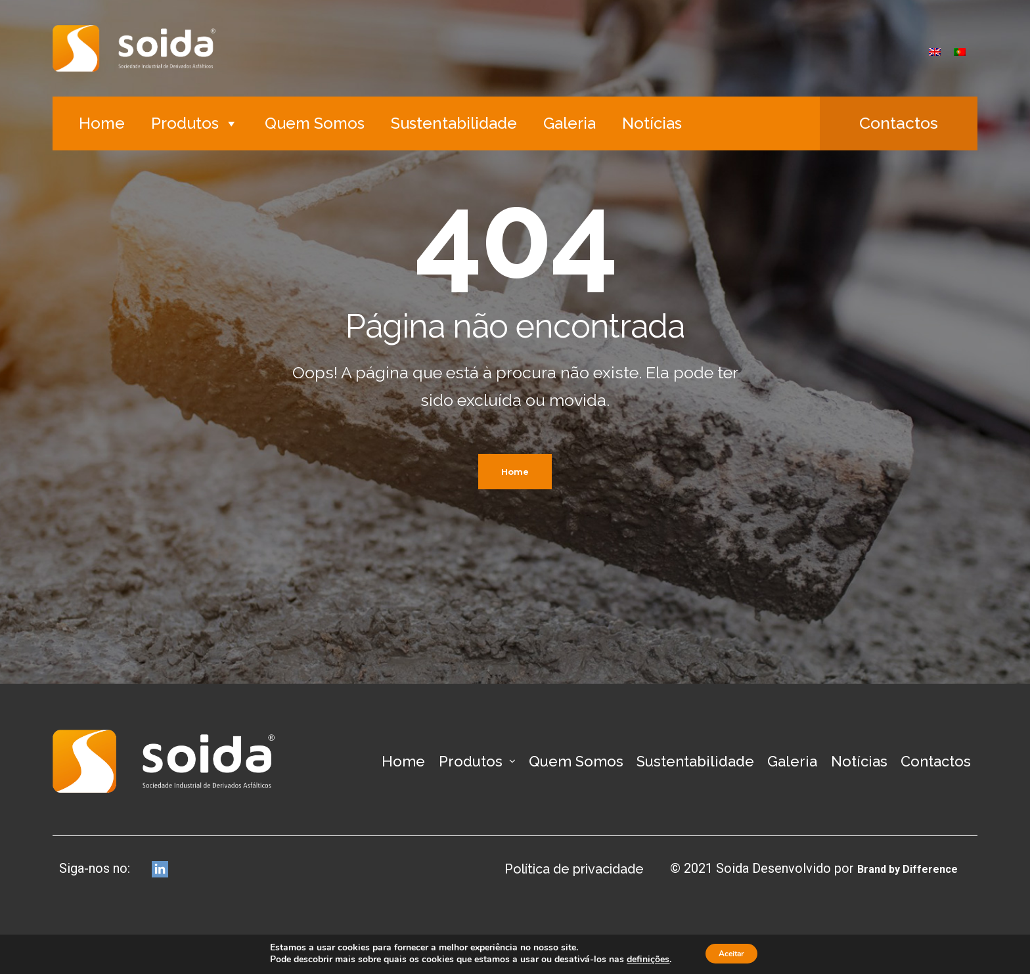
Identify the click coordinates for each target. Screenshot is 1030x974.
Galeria (569, 123)
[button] (898, 123)
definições (639, 959)
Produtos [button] (194, 123)
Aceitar (731, 953)
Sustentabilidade (454, 123)
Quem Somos (315, 123)
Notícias (652, 123)
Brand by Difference (898, 868)
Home (102, 123)
